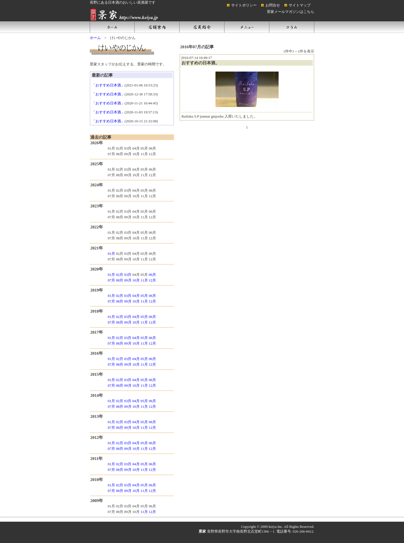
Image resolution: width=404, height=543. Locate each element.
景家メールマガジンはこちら (290, 12)
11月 (144, 280)
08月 (119, 280)
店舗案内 (157, 27)
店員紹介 (202, 27)
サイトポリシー (244, 5)
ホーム (112, 27)
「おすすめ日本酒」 (108, 85)
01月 (111, 253)
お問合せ (272, 5)
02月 (119, 274)
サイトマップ (300, 5)
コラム (291, 27)
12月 (152, 280)
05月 (144, 296)
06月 (152, 274)
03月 (127, 274)
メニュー (246, 27)
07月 (111, 280)
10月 (136, 280)
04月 (136, 296)
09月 (128, 280)
